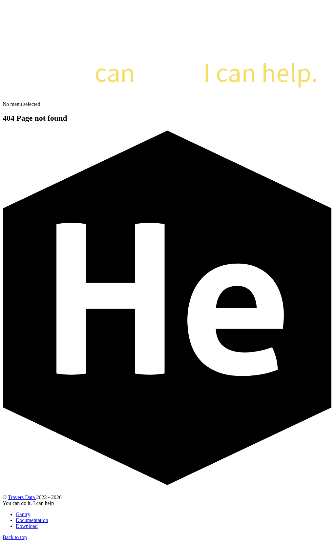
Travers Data (22, 497)
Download (27, 526)
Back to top (15, 537)
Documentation (32, 520)
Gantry (23, 514)
